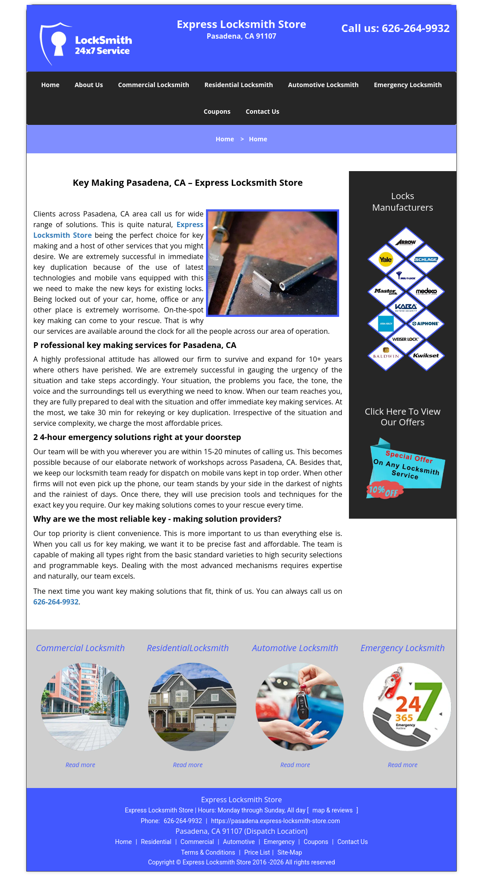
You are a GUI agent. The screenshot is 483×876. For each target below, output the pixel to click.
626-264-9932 (416, 27)
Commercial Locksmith (153, 84)
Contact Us (262, 111)
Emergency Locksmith (408, 84)
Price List (257, 852)
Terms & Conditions (208, 852)
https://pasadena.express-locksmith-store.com (275, 820)
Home (50, 84)
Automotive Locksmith (323, 84)
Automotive (239, 841)
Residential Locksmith (238, 84)
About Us (89, 84)
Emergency (279, 841)
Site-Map (289, 852)
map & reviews (333, 810)
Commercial (197, 841)
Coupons (217, 111)
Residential (156, 841)
